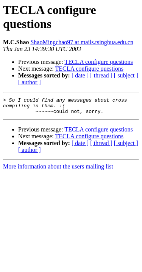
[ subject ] (126, 75)
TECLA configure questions (98, 62)
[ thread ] (101, 75)
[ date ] (80, 75)
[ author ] (29, 82)
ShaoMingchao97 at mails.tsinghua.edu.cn (81, 42)
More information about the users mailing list (58, 170)
